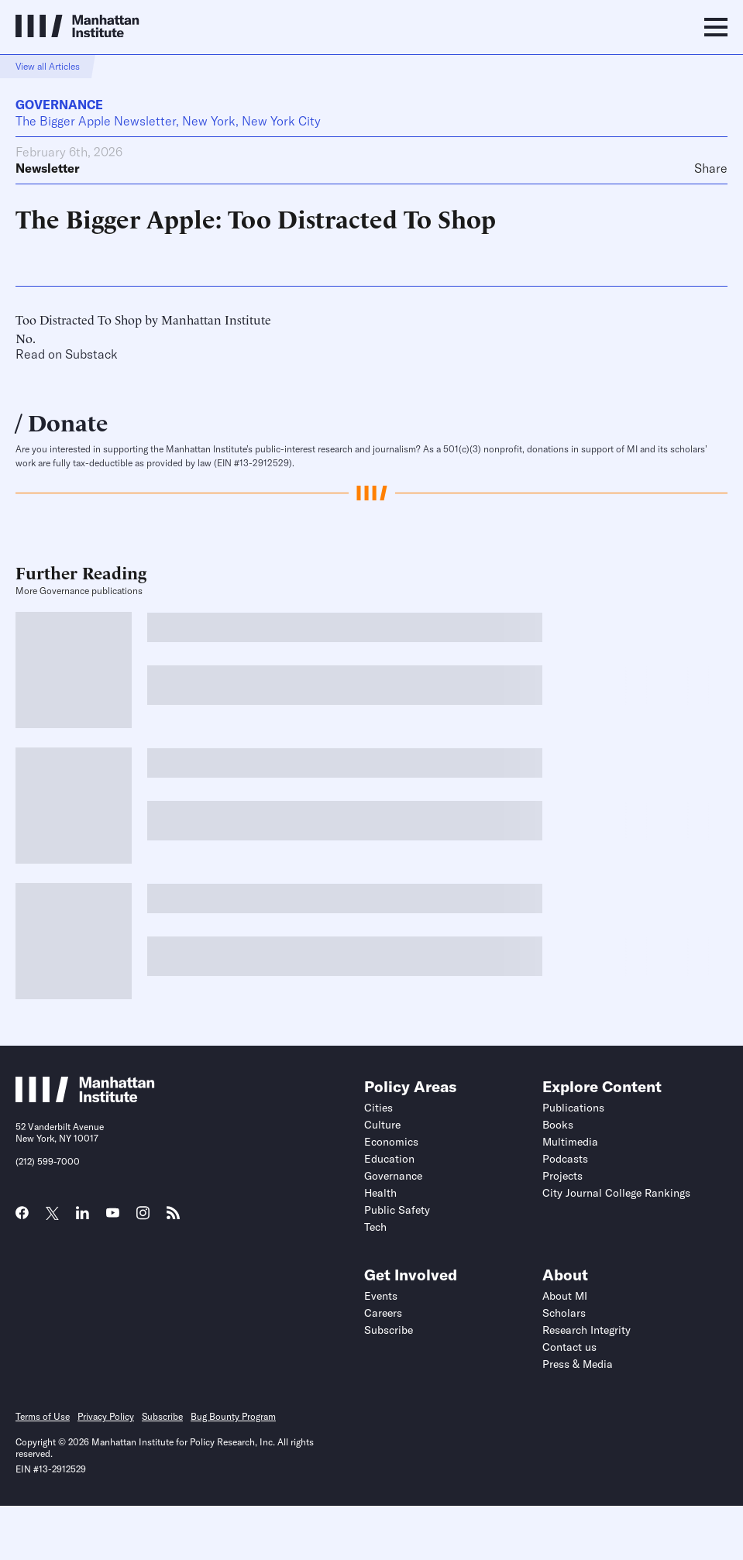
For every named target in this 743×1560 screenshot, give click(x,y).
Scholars (564, 1313)
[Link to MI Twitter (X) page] (52, 1214)
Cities (378, 1108)
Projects (562, 1176)
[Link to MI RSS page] (173, 1217)
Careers (383, 1313)
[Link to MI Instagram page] (143, 1218)
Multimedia (570, 1142)
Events (380, 1296)
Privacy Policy (105, 1416)
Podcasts (565, 1159)
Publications (573, 1108)
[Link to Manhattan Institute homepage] (85, 1097)
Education (389, 1159)
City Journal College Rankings (616, 1193)
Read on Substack (66, 354)
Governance (59, 104)
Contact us (569, 1347)
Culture (382, 1125)
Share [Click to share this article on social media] (711, 168)
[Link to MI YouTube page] (112, 1214)
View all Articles (47, 66)
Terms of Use (42, 1416)
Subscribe (388, 1330)
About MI (564, 1296)
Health (380, 1193)
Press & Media (577, 1364)
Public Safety (397, 1210)
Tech (375, 1227)
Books (557, 1125)
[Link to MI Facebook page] (22, 1217)
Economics (391, 1142)
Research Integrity (586, 1330)
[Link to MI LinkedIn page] (82, 1217)
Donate (68, 421)
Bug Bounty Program (233, 1416)
